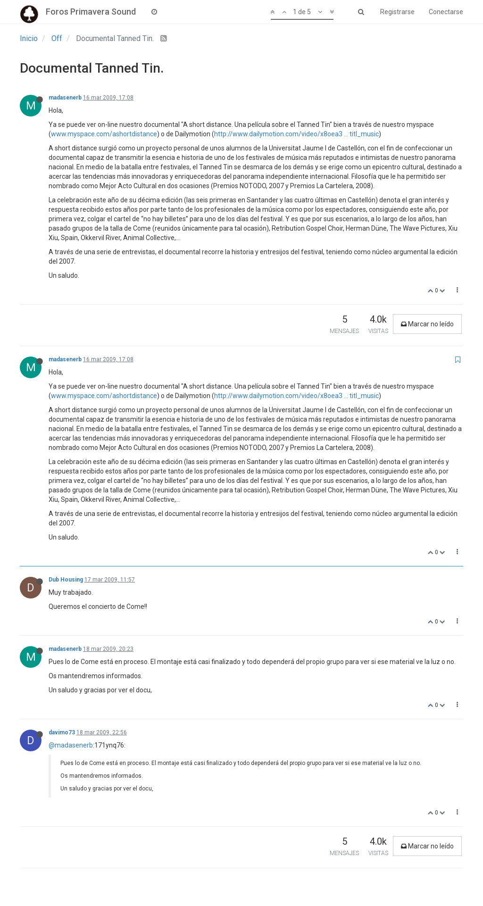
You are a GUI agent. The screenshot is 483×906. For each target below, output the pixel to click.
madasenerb (65, 97)
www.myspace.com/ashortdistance (104, 134)
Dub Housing (66, 579)
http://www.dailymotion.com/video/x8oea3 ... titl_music (296, 134)
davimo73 (62, 732)
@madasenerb (71, 745)
